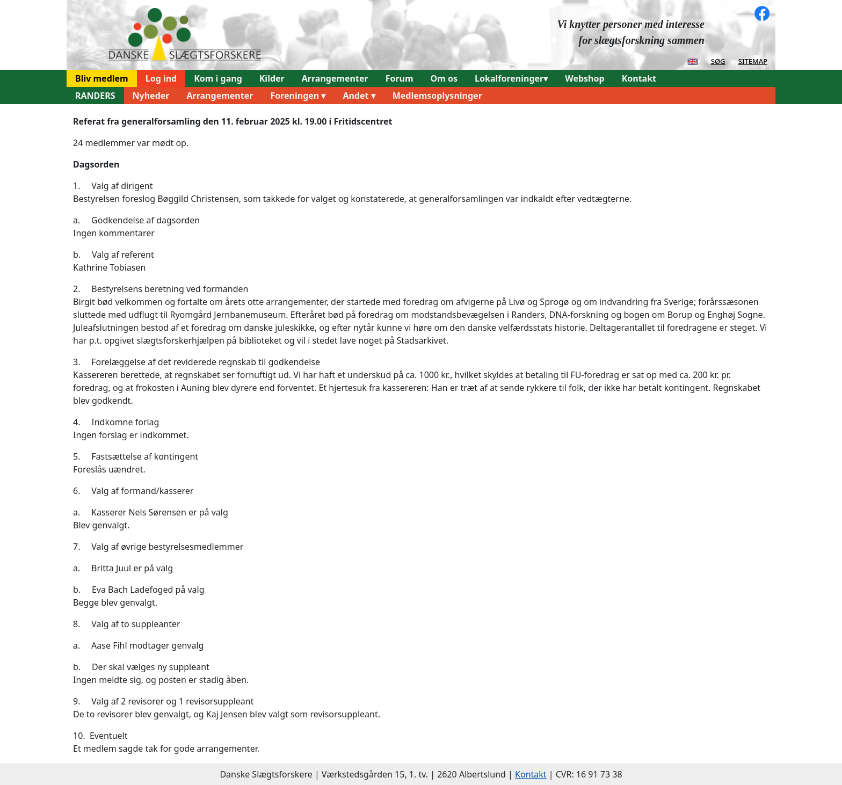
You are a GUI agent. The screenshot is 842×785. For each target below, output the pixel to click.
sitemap (752, 61)
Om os (444, 78)
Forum (399, 78)
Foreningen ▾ (297, 95)
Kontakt (639, 78)
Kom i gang (218, 78)
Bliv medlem (101, 78)
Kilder (272, 78)
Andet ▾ (359, 95)
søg (718, 61)
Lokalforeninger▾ (511, 78)
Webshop (584, 78)
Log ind (161, 78)
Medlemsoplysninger (437, 95)
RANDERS (95, 95)
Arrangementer (335, 78)
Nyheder (151, 95)
